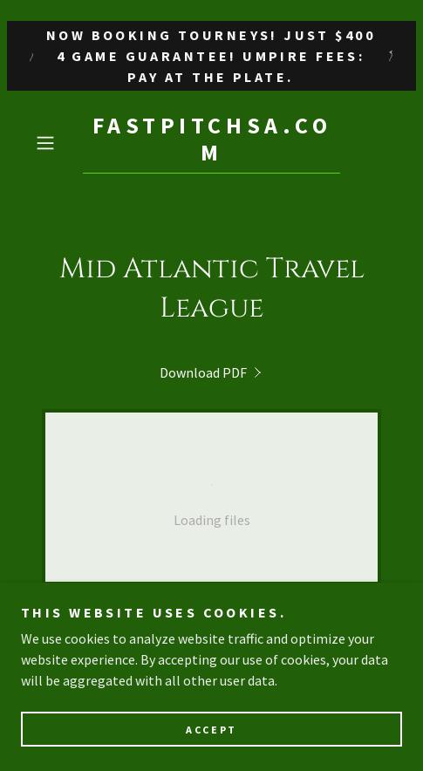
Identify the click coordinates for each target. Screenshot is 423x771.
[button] (55, 143)
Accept (211, 729)
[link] (211, 143)
